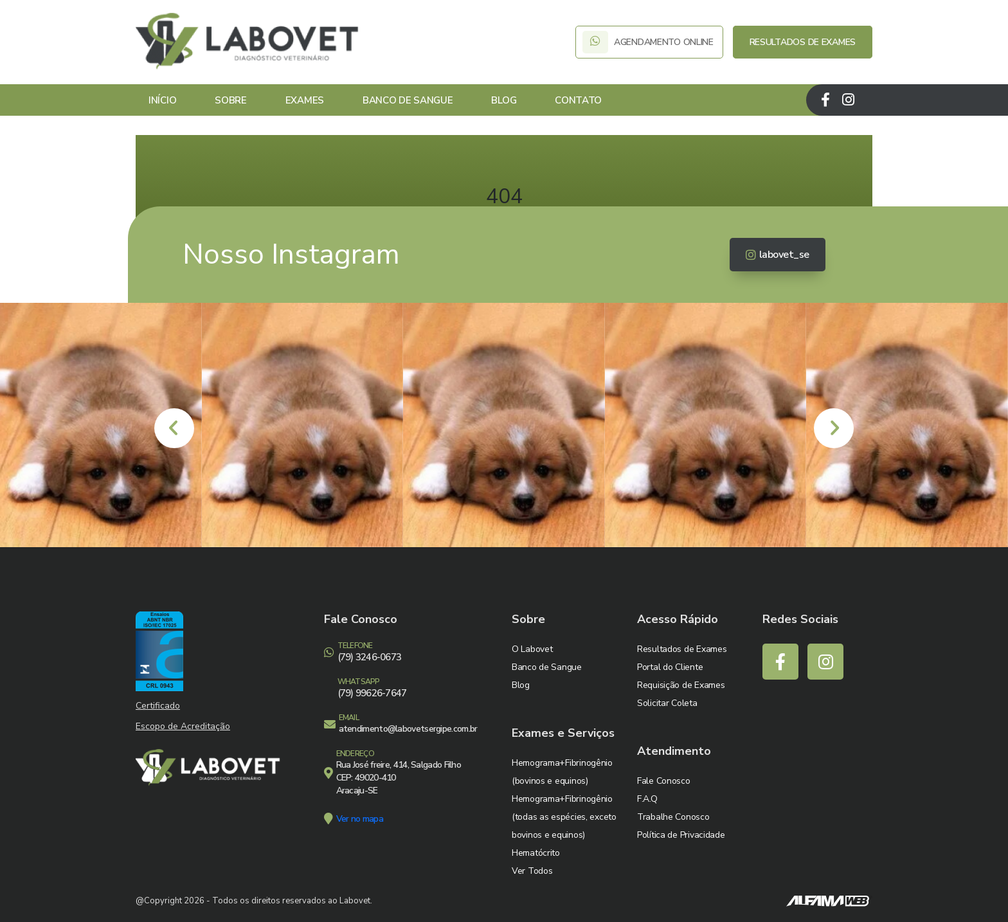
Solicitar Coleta (667, 703)
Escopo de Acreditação (183, 726)
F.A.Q (647, 799)
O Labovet (532, 649)
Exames (304, 100)
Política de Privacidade (681, 835)
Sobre (231, 100)
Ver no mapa (359, 819)
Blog (503, 100)
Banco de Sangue (408, 100)
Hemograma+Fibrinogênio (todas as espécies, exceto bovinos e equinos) (564, 817)
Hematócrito (536, 853)
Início (162, 100)
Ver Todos (532, 871)
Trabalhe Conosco (673, 817)
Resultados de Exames (681, 649)
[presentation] (174, 428)
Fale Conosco (663, 781)
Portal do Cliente (670, 667)
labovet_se (777, 255)
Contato (578, 100)
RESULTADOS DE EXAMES (803, 42)
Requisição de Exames (680, 685)
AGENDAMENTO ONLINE (649, 42)
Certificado (158, 706)
